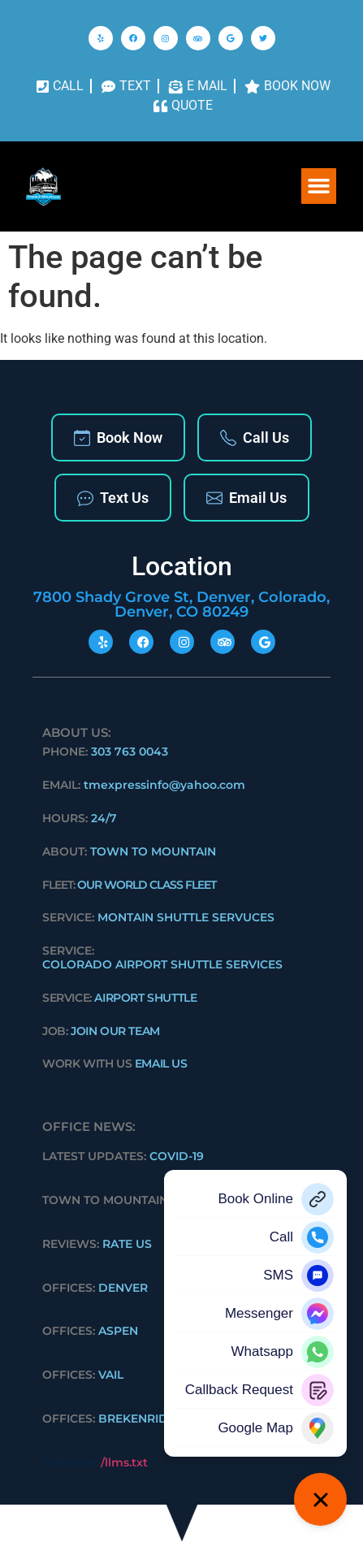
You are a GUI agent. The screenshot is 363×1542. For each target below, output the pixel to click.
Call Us (254, 437)
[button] (319, 186)
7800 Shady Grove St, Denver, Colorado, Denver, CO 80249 (181, 604)
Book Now (118, 437)
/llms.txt (124, 1462)
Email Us (246, 497)
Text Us (113, 497)
